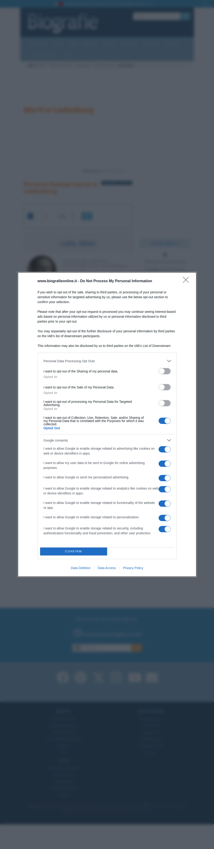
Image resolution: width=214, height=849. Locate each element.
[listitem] (107, 361)
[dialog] (107, 424)
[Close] (187, 281)
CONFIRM (73, 551)
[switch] (165, 371)
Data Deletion (81, 568)
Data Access (107, 568)
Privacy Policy (133, 568)
